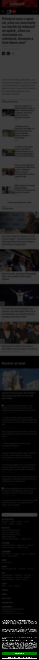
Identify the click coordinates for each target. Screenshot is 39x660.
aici (2, 633)
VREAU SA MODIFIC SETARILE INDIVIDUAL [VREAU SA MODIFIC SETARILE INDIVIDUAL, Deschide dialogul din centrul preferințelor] (19, 657)
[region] (19, 637)
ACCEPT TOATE (19, 653)
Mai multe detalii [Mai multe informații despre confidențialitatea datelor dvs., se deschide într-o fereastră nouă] (18, 625)
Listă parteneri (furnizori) (6, 649)
